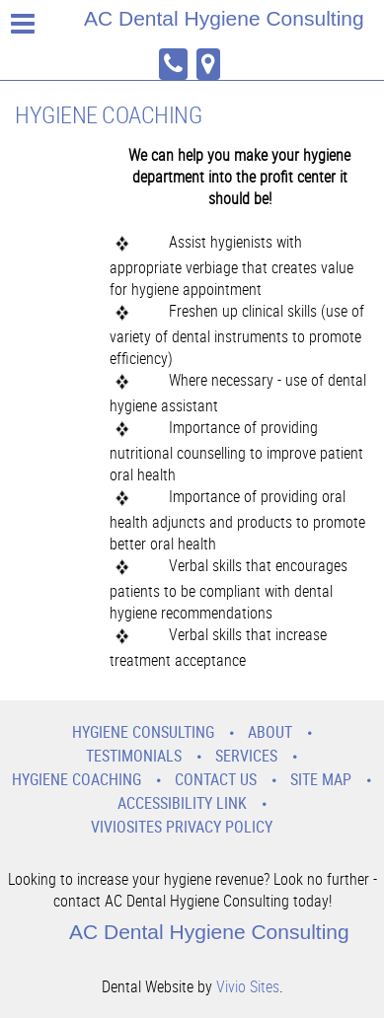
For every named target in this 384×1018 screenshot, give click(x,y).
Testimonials (134, 755)
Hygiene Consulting (143, 732)
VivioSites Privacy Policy (181, 826)
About (270, 732)
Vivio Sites (247, 986)
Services (246, 755)
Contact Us (216, 779)
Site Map (320, 779)
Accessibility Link (182, 803)
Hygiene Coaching (76, 779)
